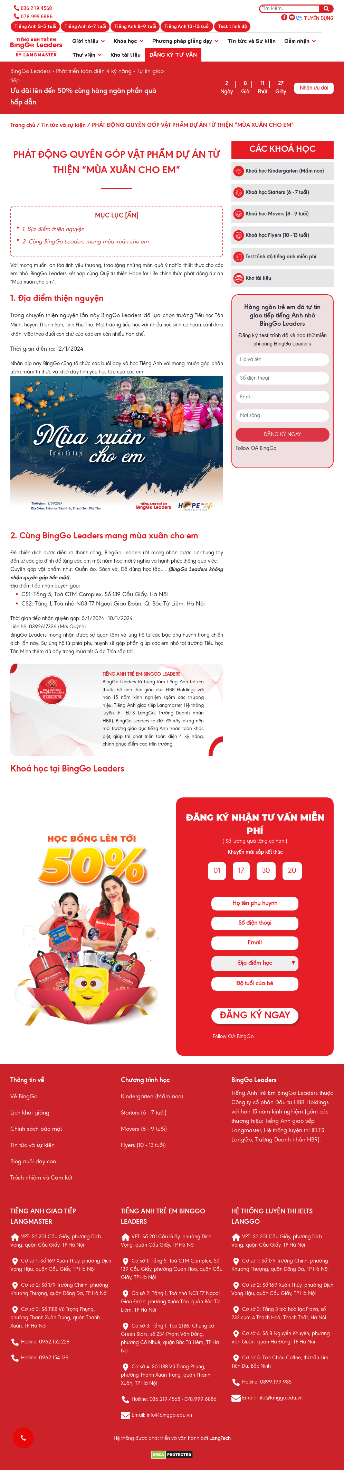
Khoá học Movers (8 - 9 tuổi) (271, 214)
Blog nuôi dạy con (33, 1162)
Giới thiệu (88, 40)
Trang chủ (22, 125)
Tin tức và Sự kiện (251, 40)
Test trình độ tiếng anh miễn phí (274, 256)
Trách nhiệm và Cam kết (41, 1178)
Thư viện (87, 54)
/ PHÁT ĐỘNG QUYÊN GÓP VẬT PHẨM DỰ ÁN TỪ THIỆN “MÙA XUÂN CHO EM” (190, 125)
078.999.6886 (36, 16)
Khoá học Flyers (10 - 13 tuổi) (271, 235)
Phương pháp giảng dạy (185, 40)
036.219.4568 (36, 8)
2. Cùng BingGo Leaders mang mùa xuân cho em (85, 242)
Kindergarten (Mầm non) (152, 1097)
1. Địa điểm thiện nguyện (53, 229)
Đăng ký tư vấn (173, 54)
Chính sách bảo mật (36, 1129)
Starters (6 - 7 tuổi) (143, 1113)
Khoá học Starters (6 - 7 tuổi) (271, 192)
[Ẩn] (131, 215)
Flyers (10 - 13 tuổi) (143, 1146)
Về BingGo (23, 1097)
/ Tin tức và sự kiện (60, 125)
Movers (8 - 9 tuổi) (144, 1129)
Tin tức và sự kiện (32, 1146)
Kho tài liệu (126, 54)
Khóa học (128, 40)
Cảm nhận (300, 40)
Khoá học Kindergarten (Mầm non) (278, 171)
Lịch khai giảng (29, 1113)
